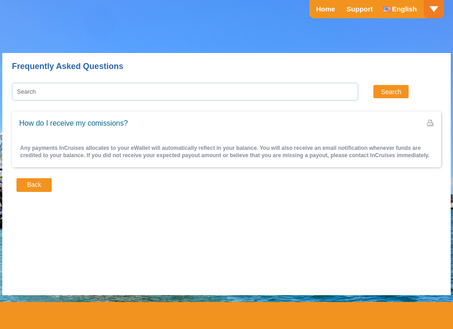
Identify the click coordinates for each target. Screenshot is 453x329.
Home (325, 9)
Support (359, 9)
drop (434, 9)
